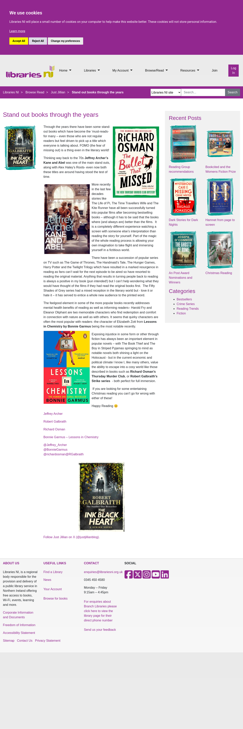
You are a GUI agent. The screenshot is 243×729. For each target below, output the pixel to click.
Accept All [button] (18, 40)
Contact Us (24, 640)
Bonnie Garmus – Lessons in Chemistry (71, 437)
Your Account (53, 589)
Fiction (181, 313)
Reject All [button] (38, 40)
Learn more (17, 31)
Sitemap (8, 640)
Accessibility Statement (19, 632)
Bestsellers (184, 299)
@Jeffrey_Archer (55, 445)
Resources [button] (188, 70)
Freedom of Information (19, 625)
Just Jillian (58, 92)
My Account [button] (120, 70)
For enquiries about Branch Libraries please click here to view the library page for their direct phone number (100, 611)
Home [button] (63, 70)
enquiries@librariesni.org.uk (103, 572)
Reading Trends (188, 308)
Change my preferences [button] (65, 40)
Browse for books (56, 598)
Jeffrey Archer (53, 413)
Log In (233, 70)
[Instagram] (146, 577)
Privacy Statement (48, 640)
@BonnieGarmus (56, 449)
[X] (138, 577)
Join (214, 70)
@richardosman (55, 454)
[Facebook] (129, 577)
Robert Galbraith (55, 421)
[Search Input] (203, 92)
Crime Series (186, 304)
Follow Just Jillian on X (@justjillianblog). (72, 537)
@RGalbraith (75, 454)
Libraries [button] (90, 70)
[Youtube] (156, 577)
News (47, 579)
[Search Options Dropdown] (165, 92)
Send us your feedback (100, 629)
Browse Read (35, 92)
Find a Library (53, 572)
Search (233, 92)
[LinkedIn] (165, 577)
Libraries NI (11, 92)
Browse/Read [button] (155, 70)
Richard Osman (54, 429)
